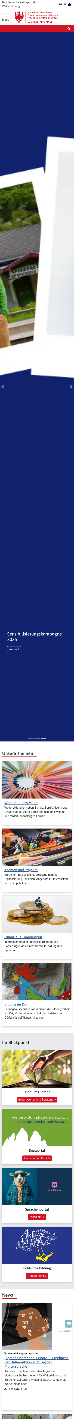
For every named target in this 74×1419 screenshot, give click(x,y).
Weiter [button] (14, 649)
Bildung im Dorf (16, 1004)
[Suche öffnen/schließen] (69, 28)
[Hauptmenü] (5, 17)
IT (65, 4)
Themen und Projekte (21, 870)
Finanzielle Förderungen (23, 937)
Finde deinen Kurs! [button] (37, 1158)
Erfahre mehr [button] (37, 1275)
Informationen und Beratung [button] (37, 1099)
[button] (2, 386)
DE (60, 4)
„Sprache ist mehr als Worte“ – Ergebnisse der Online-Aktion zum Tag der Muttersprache (36, 1362)
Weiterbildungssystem (21, 803)
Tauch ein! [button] (37, 1217)
